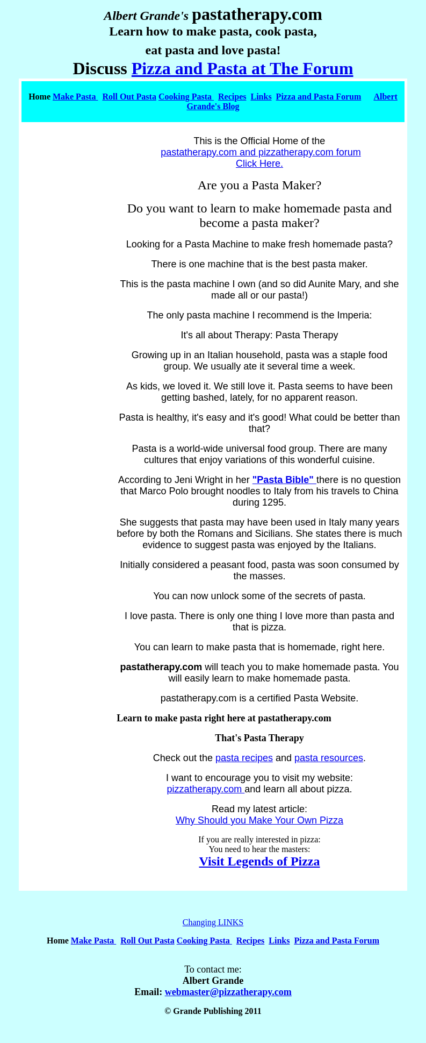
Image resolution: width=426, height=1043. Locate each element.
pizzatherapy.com (206, 789)
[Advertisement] (67, 595)
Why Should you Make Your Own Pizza (259, 820)
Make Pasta (75, 96)
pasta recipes (244, 758)
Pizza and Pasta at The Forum (242, 68)
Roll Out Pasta (129, 96)
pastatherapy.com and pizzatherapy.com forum (261, 152)
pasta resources (328, 758)
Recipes (232, 96)
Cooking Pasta (186, 96)
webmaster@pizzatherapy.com (228, 992)
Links (260, 96)
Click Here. (259, 163)
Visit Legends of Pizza (259, 861)
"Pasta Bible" (284, 479)
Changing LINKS (213, 922)
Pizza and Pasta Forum (319, 96)
